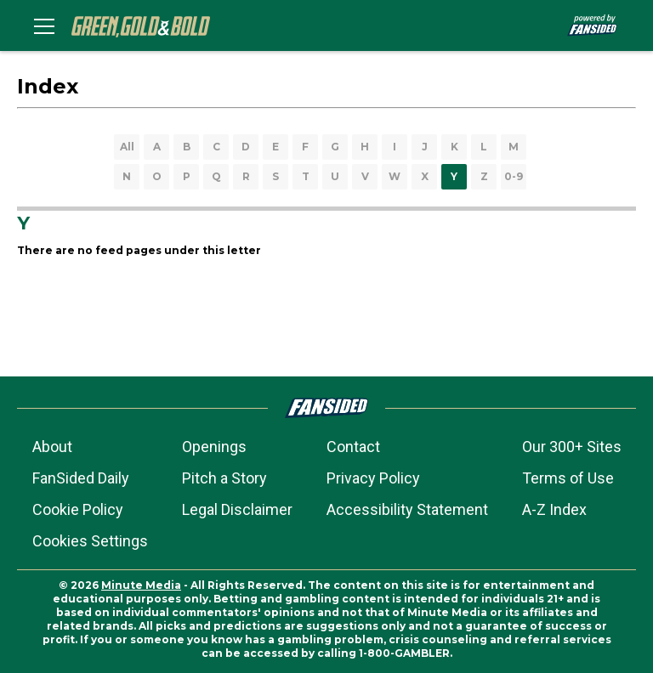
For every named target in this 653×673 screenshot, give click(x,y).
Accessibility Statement (407, 509)
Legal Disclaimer (237, 509)
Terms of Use (568, 478)
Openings (214, 446)
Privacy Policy (373, 478)
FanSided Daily (80, 478)
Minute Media (141, 585)
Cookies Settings (90, 541)
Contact (353, 446)
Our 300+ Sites (572, 446)
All (127, 146)
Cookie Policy (77, 509)
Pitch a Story (224, 478)
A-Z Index (554, 509)
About (52, 446)
